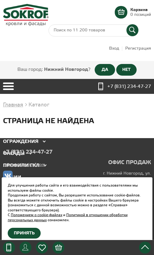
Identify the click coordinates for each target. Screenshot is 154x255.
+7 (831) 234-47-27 (129, 86)
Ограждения (21, 141)
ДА (105, 69)
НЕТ (126, 69)
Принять (24, 233)
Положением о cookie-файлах (36, 215)
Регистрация (138, 48)
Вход (114, 48)
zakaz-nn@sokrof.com (24, 164)
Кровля (13, 129)
